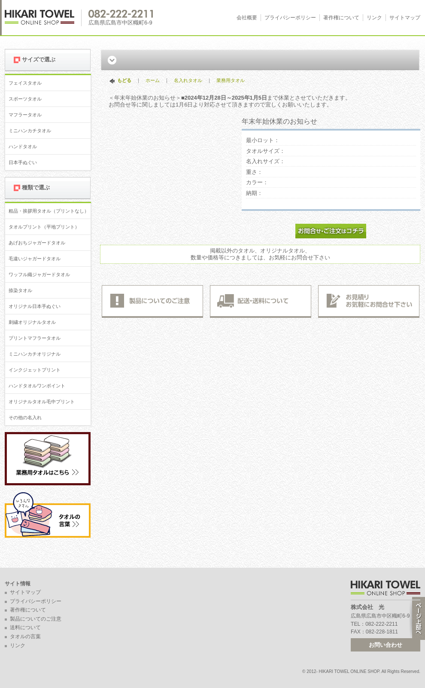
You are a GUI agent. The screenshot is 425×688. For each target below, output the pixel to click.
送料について (25, 627)
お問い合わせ (385, 645)
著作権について (341, 18)
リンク (374, 18)
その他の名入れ (25, 417)
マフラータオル (25, 114)
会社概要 (247, 18)
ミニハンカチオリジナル (35, 353)
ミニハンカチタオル (30, 130)
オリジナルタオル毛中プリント (42, 401)
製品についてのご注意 (35, 619)
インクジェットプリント (35, 369)
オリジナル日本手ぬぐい (35, 306)
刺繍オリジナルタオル (32, 322)
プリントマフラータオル (35, 338)
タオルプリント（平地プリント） (44, 226)
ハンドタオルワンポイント (37, 385)
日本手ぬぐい (23, 162)
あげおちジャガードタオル (37, 242)
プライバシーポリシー (290, 18)
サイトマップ (404, 18)
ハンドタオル (23, 146)
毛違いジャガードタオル (35, 258)
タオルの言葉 (25, 636)
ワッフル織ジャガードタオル (39, 274)
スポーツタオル (25, 98)
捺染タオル (20, 290)
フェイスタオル (25, 82)
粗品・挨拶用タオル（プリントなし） (49, 210)
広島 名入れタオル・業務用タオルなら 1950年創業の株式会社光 (43, 17)
